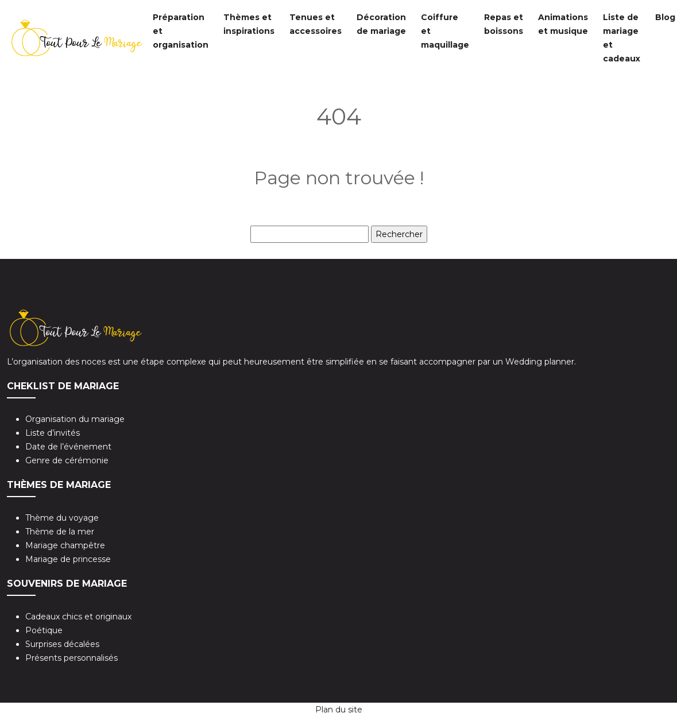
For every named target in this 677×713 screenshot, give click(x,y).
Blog (665, 17)
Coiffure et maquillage (445, 31)
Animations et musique (563, 24)
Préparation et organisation (180, 31)
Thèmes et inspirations (248, 24)
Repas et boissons (503, 24)
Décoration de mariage (381, 24)
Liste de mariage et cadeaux (621, 38)
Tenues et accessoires (315, 24)
